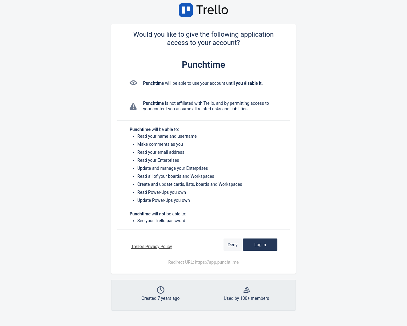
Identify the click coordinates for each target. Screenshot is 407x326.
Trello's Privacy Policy (151, 246)
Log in (260, 244)
